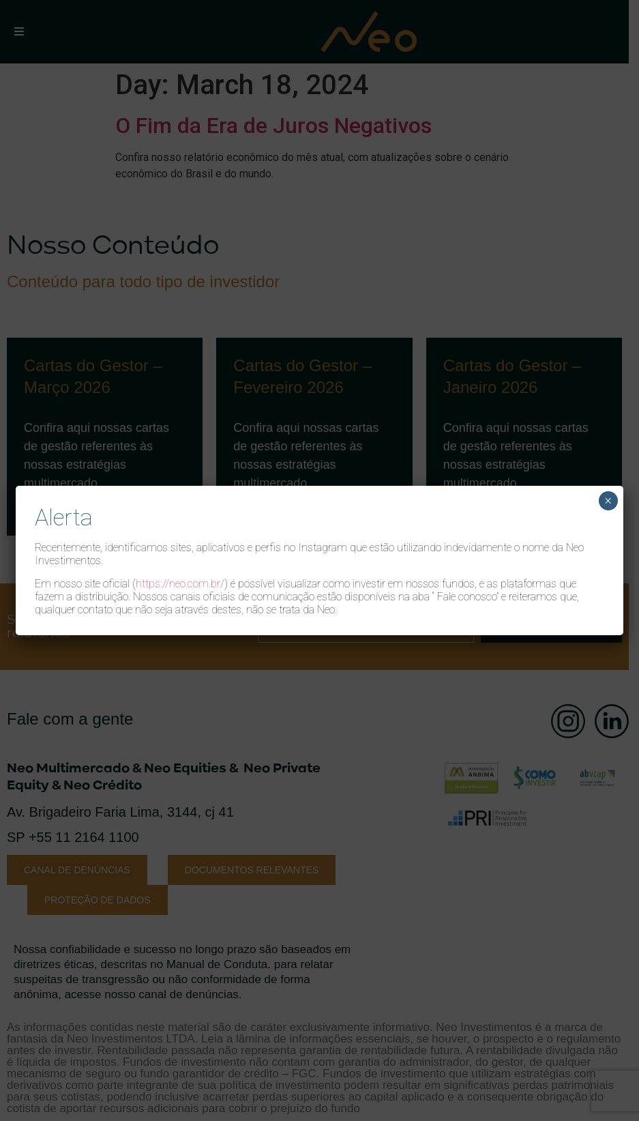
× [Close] (608, 500)
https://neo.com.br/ (180, 583)
